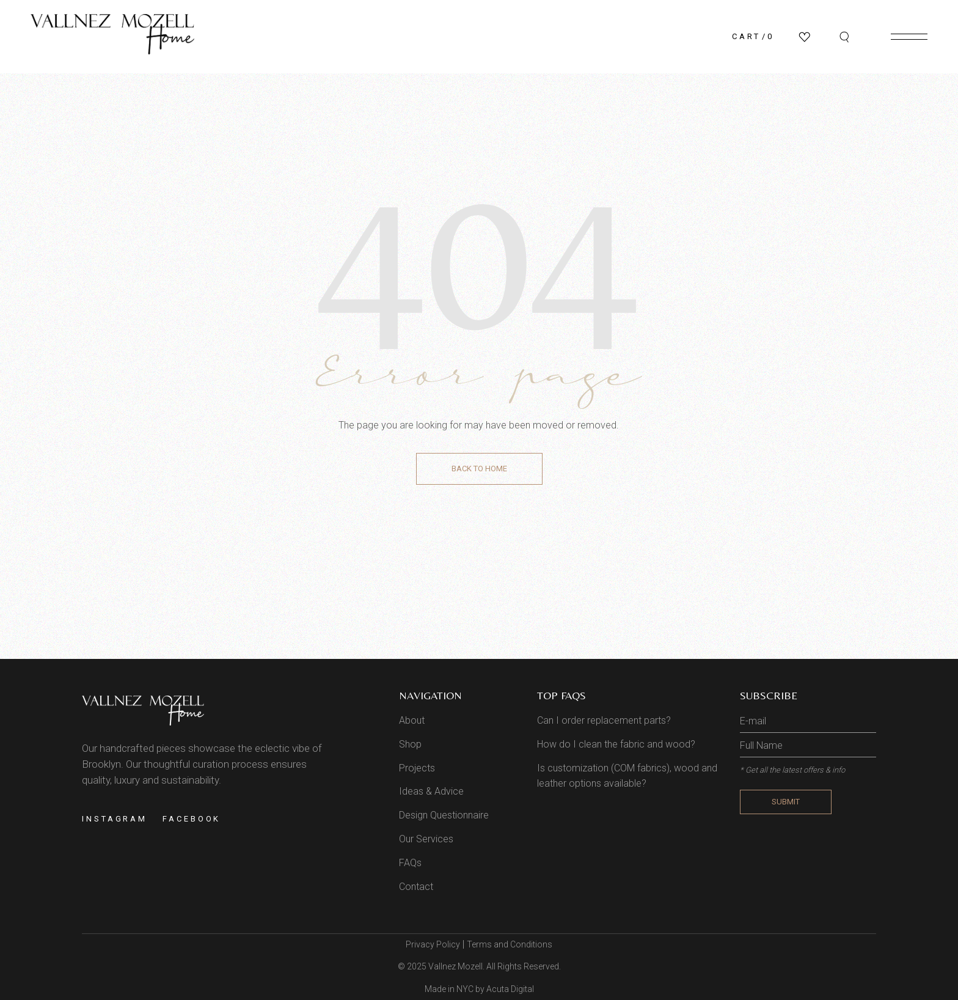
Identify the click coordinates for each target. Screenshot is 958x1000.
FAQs (410, 863)
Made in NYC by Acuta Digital (479, 989)
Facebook (192, 818)
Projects (417, 768)
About (412, 720)
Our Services (426, 839)
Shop (410, 744)
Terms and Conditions (509, 944)
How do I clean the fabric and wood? (616, 744)
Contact (416, 886)
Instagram (114, 818)
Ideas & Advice (431, 791)
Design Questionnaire (444, 815)
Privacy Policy (433, 944)
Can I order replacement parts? (604, 720)
